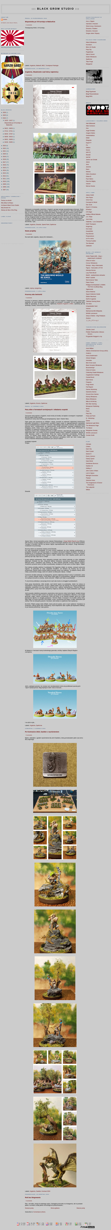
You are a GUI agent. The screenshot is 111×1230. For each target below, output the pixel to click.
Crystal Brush (90, 377)
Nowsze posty (29, 1208)
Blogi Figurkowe (91, 91)
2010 (4, 181)
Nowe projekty (30, 231)
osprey (32, 288)
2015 (4, 167)
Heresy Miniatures (91, 396)
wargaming (38, 288)
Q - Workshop (90, 418)
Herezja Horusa (91, 270)
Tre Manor (89, 428)
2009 (4, 184)
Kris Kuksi (89, 229)
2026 (4, 112)
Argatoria (32, 65)
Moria (87, 408)
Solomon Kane (90, 480)
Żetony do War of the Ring (9, 210)
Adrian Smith (90, 195)
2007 (4, 190)
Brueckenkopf (90, 367)
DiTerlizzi (88, 209)
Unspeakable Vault (91, 306)
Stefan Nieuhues (91, 296)
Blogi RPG (89, 96)
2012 (4, 176)
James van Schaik (91, 159)
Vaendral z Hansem (92, 24)
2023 (4, 145)
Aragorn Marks (90, 133)
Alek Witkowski (90, 123)
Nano (87, 169)
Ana (87, 128)
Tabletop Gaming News (93, 301)
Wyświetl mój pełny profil (9, 22)
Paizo (87, 411)
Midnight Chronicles (92, 475)
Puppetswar (89, 52)
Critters (88, 446)
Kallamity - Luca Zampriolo (94, 221)
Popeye (88, 478)
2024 (4, 118)
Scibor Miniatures (91, 57)
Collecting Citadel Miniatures (94, 372)
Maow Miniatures (91, 399)
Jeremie (88, 167)
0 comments (29, 75)
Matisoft (38, 65)
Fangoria (88, 382)
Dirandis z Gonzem (92, 31)
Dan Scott (89, 204)
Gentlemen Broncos (92, 463)
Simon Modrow (90, 291)
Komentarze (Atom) (39, 1212)
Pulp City (88, 49)
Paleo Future (90, 282)
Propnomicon (90, 236)
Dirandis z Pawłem (91, 28)
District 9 (88, 454)
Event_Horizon (90, 456)
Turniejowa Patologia (52, 65)
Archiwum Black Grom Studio (10, 205)
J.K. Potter (89, 217)
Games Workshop (91, 389)
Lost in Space (90, 473)
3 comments (29, 735)
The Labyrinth (90, 487)
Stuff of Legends (91, 299)
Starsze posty (81, 1208)
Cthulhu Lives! (90, 329)
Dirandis (38, 224)
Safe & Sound (90, 54)
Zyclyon (88, 318)
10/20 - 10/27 (8, 120)
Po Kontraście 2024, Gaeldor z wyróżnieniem (42, 732)
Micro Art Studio (91, 47)
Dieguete (88, 140)
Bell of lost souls (91, 363)
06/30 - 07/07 (8, 134)
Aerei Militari (89, 348)
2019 (4, 156)
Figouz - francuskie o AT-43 (94, 268)
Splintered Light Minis (92, 423)
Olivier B (88, 176)
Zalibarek (89, 246)
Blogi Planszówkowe (92, 94)
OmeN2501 (89, 231)
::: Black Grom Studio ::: (55, 8)
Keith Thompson (91, 224)
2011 (4, 178)
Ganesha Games (91, 392)
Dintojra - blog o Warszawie (94, 265)
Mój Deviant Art (5, 207)
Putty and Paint (90, 416)
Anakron (88, 353)
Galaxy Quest (90, 458)
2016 (4, 165)
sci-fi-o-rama (90, 238)
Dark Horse (89, 380)
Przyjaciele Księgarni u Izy (94, 336)
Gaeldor (38, 1191)
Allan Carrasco (90, 126)
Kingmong (89, 226)
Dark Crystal (89, 451)
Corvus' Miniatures (91, 263)
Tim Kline (89, 304)
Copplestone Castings (92, 375)
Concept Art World (91, 202)
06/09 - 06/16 (8, 136)
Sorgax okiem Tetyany (92, 33)
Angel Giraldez (90, 130)
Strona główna (55, 1208)
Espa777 (88, 143)
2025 (4, 115)
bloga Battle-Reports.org (71, 541)
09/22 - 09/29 (8, 128)
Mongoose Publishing (92, 406)
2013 (4, 173)
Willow (88, 489)
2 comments (29, 25)
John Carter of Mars (92, 470)
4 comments (29, 297)
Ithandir (88, 155)
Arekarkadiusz (90, 135)
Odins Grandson (91, 174)
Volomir (88, 183)
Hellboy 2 (89, 468)
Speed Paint (45, 224)
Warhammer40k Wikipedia (94, 311)
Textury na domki (6, 200)
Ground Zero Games (92, 394)
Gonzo (5, 19)
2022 (4, 148)
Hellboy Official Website (93, 214)
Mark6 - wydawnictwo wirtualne (95, 275)
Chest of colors (90, 260)
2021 (4, 151)
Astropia (88, 444)
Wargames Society (91, 430)
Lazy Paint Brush (91, 273)
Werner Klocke (90, 186)
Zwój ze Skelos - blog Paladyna (95, 316)
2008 (4, 187)
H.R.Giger (89, 212)
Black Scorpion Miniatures (94, 365)
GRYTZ (88, 152)
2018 (4, 159)
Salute (88, 420)
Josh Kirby (89, 219)
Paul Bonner (89, 233)
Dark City (89, 449)
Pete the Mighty (91, 181)
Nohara (88, 171)
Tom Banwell (90, 243)
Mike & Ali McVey (91, 401)
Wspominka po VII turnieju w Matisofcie (40, 22)
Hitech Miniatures (91, 42)
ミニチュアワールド (92, 320)
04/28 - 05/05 (8, 142)
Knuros (38, 403)
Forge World (89, 384)
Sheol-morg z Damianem (93, 26)
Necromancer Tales (92, 280)
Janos (88, 162)
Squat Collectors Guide (93, 294)
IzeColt (88, 157)
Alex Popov (89, 197)
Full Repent (89, 387)
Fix (87, 145)
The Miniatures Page (92, 425)
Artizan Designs (91, 358)
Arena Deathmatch (91, 355)
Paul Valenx (89, 179)
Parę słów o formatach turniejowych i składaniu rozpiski (46, 409)
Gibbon (88, 147)
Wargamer (89, 64)
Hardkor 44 (89, 466)
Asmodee (89, 360)
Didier (88, 138)
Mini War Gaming (91, 404)
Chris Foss (89, 200)
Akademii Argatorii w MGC (65, 304)
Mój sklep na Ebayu (7, 203)
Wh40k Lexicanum (91, 313)
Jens (87, 164)
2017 (4, 162)
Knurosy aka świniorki (33, 294)
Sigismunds (89, 289)
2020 (4, 154)
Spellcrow (53, 224)
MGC (43, 65)
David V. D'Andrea (91, 207)
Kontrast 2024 (46, 1191)
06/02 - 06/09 (8, 139)
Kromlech (89, 45)
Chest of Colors (90, 370)
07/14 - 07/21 (8, 131)
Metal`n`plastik (90, 277)
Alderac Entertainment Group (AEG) (97, 351)
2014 (4, 170)
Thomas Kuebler (91, 241)
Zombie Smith (90, 435)
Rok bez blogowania (32, 1197)
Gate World (89, 461)
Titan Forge (89, 61)
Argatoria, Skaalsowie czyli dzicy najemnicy (41, 72)
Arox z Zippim (90, 21)
